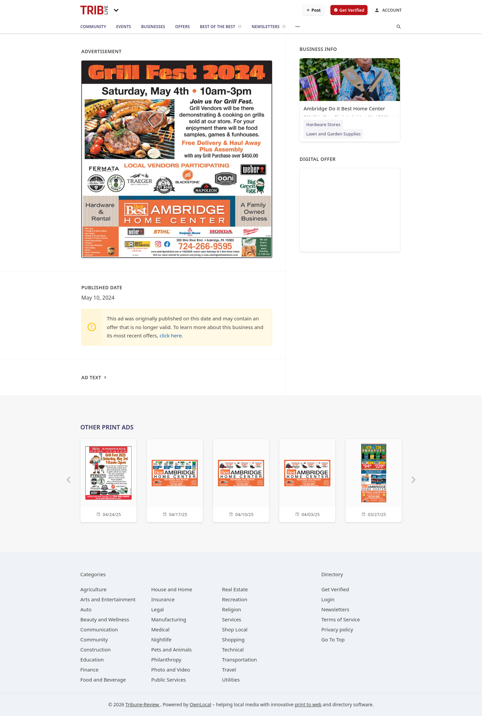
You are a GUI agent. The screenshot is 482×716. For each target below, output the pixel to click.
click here (171, 335)
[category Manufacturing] (168, 619)
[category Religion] (231, 609)
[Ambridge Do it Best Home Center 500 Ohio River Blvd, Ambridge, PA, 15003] (350, 90)
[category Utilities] (231, 679)
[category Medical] (160, 629)
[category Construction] (95, 649)
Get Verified (335, 589)
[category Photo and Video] (170, 669)
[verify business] (349, 10)
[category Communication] (99, 629)
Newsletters (335, 609)
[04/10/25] (241, 480)
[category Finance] (89, 669)
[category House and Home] (171, 589)
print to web (308, 704)
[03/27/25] (373, 480)
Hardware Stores (323, 124)
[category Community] (94, 639)
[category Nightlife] (161, 639)
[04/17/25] (175, 480)
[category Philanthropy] (166, 659)
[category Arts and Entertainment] (108, 599)
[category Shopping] (233, 639)
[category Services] (231, 619)
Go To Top (333, 639)
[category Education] (92, 659)
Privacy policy (337, 629)
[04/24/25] (108, 480)
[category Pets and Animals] (171, 649)
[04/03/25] (307, 480)
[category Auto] (85, 609)
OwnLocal (200, 704)
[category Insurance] (163, 599)
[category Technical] (233, 649)
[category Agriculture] (93, 589)
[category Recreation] (234, 599)
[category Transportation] (239, 659)
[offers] (182, 26)
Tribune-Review (143, 704)
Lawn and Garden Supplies (333, 134)
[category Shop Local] (234, 629)
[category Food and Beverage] (103, 679)
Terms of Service (340, 619)
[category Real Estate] (235, 589)
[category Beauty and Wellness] (104, 619)
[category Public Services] (168, 679)
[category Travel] (229, 669)
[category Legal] (157, 609)
